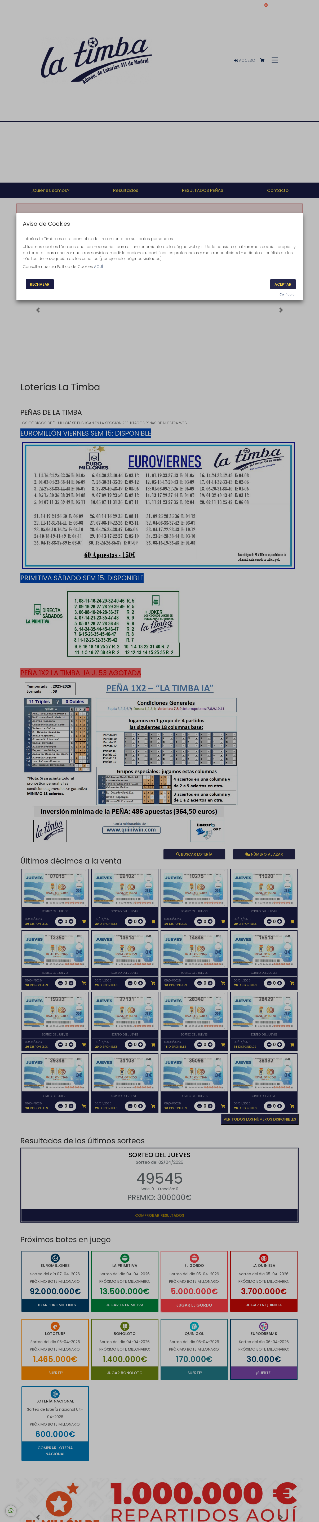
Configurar (288, 294)
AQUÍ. (98, 266)
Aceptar (282, 284)
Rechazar (40, 284)
